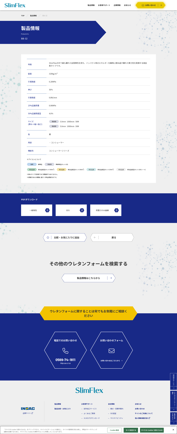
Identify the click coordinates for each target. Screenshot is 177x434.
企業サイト (27, 413)
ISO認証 (113, 413)
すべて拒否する (131, 431)
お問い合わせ (140, 408)
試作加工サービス (90, 408)
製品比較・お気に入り (63, 408)
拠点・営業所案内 (116, 408)
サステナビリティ (116, 418)
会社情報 (111, 404)
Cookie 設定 (114, 431)
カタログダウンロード (92, 418)
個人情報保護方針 (141, 418)
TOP (22, 15)
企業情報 (117, 5)
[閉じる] (173, 430)
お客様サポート (104, 5)
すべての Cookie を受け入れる (151, 431)
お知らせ (127, 5)
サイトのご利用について (144, 413)
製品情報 (91, 5)
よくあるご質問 (89, 413)
